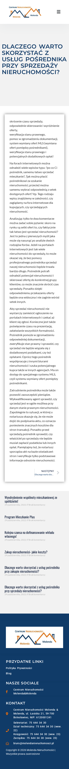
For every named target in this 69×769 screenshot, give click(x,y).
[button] (58, 12)
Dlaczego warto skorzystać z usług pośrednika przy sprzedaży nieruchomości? (32, 589)
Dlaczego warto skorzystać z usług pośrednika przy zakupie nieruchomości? (32, 569)
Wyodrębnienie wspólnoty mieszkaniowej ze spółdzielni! (31, 499)
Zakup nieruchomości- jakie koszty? (26, 552)
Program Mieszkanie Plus (20, 516)
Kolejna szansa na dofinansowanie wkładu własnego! (29, 534)
